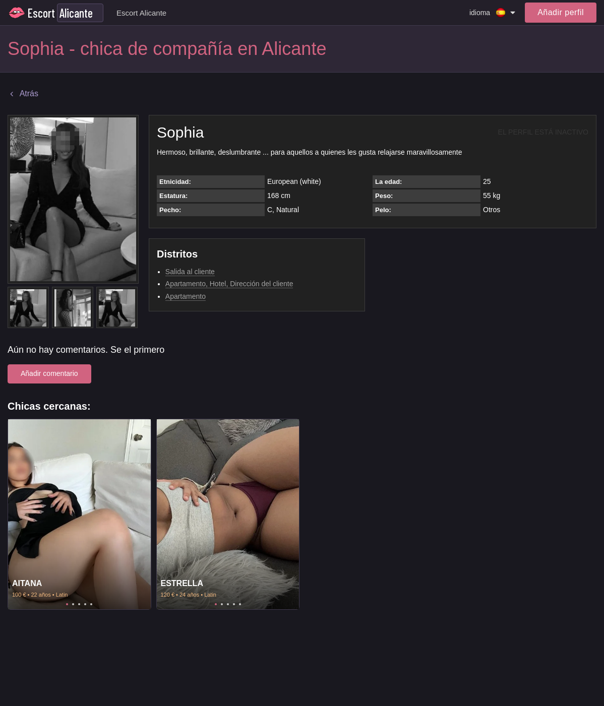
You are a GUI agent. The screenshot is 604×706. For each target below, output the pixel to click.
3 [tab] (79, 604)
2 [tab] (73, 604)
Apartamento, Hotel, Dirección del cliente (229, 284)
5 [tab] (91, 604)
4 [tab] (85, 604)
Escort (41, 13)
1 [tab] (67, 604)
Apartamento (185, 296)
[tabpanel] (79, 514)
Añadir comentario (49, 373)
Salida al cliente (190, 272)
